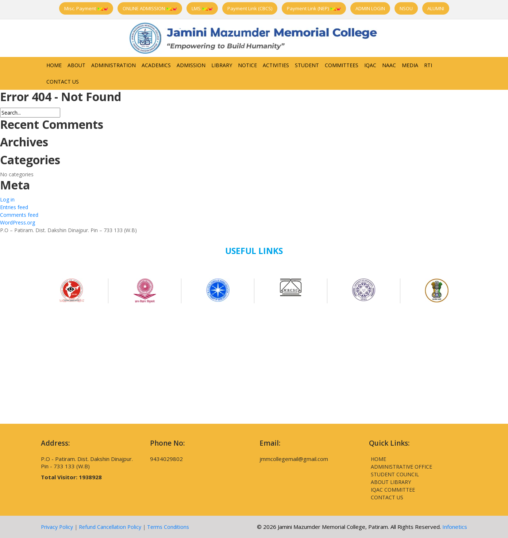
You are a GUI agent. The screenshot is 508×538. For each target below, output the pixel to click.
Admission (191, 65)
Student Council (395, 474)
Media (410, 65)
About (76, 65)
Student (307, 65)
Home (54, 65)
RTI (428, 65)
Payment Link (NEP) (314, 8)
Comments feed (19, 214)
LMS (202, 8)
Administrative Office (401, 466)
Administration (113, 65)
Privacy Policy (57, 526)
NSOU (406, 8)
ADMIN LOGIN (370, 8)
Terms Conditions (168, 526)
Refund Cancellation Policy (110, 526)
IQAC (370, 65)
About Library (391, 482)
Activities (276, 65)
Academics (156, 65)
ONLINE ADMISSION (150, 8)
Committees (341, 65)
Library (221, 65)
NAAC (389, 65)
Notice (247, 65)
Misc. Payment (86, 8)
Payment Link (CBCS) (249, 8)
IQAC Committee (393, 489)
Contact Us (62, 81)
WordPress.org (17, 222)
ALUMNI (435, 8)
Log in (7, 199)
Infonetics (454, 526)
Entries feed (14, 207)
